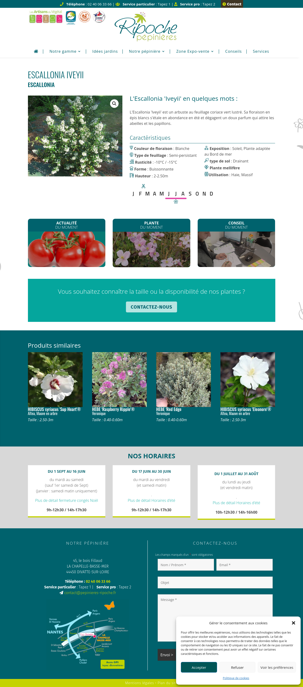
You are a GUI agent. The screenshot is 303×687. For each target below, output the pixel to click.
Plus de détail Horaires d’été (151, 500)
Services (261, 52)
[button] (293, 623)
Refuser (237, 667)
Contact (232, 4)
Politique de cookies (236, 678)
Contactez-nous (151, 307)
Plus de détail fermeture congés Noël (66, 500)
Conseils (233, 52)
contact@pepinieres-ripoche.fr (90, 593)
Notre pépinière (144, 52)
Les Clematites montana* (151, 251)
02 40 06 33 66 (98, 581)
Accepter (199, 667)
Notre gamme (62, 52)
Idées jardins (105, 52)
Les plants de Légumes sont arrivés (67, 251)
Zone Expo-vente (192, 52)
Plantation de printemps (236, 249)
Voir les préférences (276, 667)
